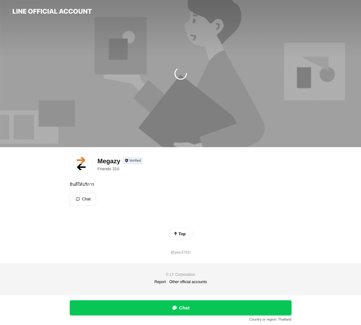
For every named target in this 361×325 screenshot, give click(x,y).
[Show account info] (133, 161)
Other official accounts (188, 282)
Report (160, 282)
